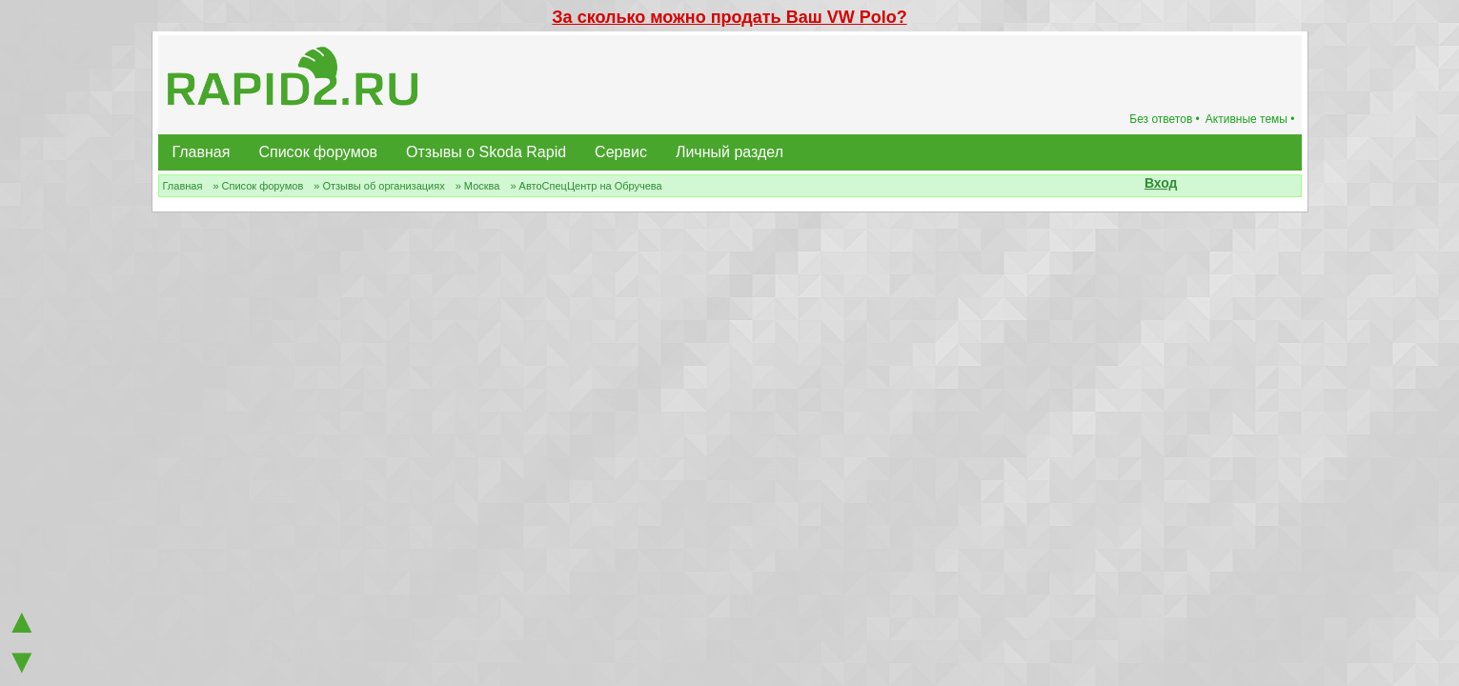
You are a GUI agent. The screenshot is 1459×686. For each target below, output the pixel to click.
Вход (1161, 183)
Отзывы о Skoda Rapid (486, 152)
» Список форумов (258, 186)
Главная (201, 152)
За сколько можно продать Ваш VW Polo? (729, 17)
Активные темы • (1250, 119)
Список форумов (317, 152)
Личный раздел (729, 152)
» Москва (478, 186)
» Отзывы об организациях (379, 186)
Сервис (621, 152)
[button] (1188, 184)
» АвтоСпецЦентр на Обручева (585, 186)
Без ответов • (1164, 119)
